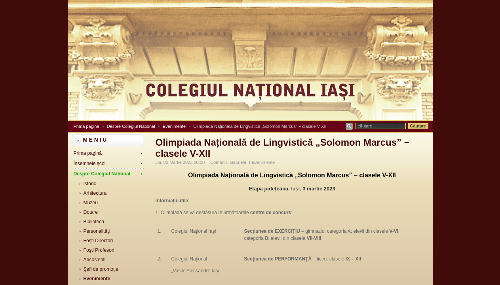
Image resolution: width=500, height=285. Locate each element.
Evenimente (174, 126)
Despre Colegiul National (131, 126)
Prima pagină (86, 126)
